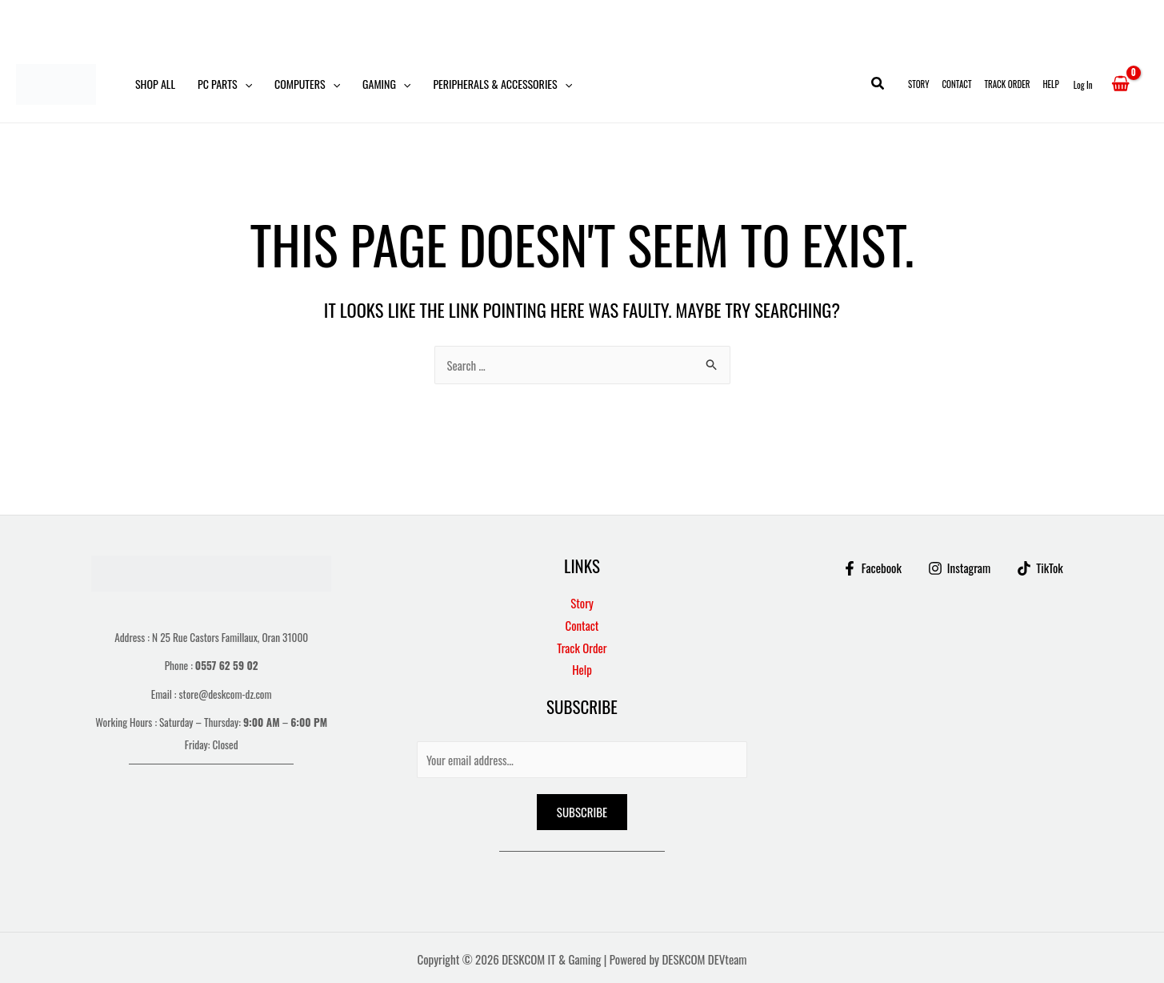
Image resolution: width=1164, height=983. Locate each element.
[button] (245, 84)
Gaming (386, 84)
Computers (307, 84)
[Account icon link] (1083, 84)
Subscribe (582, 812)
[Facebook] (872, 567)
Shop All (155, 83)
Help (1050, 84)
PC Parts (225, 84)
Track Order (1007, 84)
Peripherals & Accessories (502, 84)
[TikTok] (1040, 567)
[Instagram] (959, 567)
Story (918, 84)
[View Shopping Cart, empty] (1120, 84)
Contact (956, 84)
